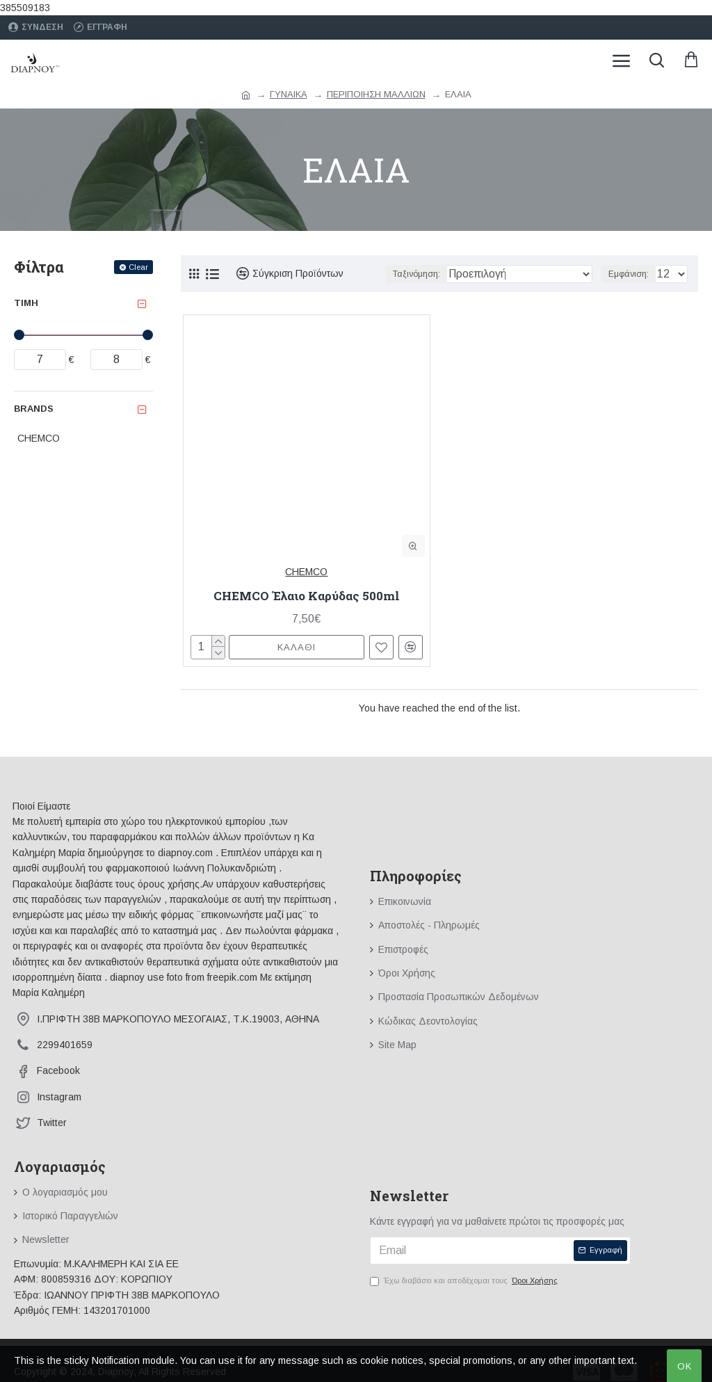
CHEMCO (306, 571)
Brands (34, 408)
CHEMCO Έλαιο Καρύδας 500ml (306, 596)
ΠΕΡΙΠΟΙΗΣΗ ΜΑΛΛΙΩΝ (376, 94)
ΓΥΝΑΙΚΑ (288, 94)
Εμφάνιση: (628, 274)
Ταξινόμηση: (416, 274)
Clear (138, 267)
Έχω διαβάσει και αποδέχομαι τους (465, 1281)
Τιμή (26, 303)
